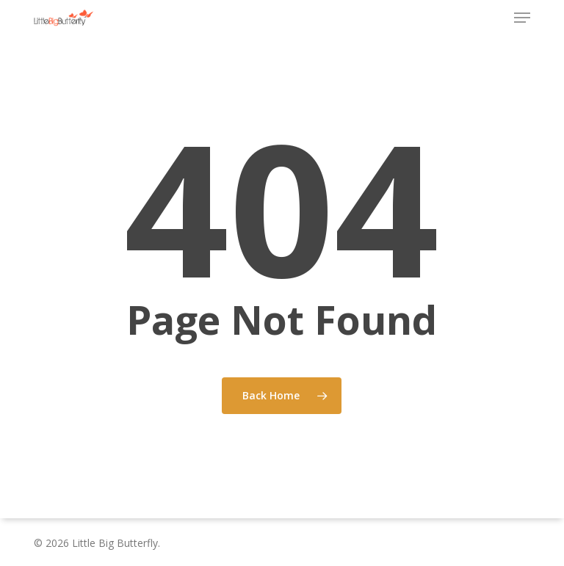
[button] (522, 17)
